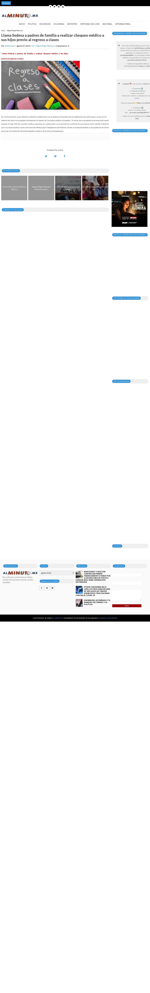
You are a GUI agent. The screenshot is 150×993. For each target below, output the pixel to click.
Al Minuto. (58, 618)
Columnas (58, 24)
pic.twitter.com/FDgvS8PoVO (139, 112)
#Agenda (126, 84)
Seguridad (45, 24)
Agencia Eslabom (108, 618)
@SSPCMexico (140, 48)
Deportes (72, 24)
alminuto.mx (9, 46)
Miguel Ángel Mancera (15, 31)
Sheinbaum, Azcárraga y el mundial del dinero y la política (97, 602)
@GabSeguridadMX (126, 55)
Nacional (107, 24)
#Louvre (146, 84)
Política (32, 24)
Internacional (123, 24)
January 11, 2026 (144, 66)
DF (33, 46)
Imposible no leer (90, 24)
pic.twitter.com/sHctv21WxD (137, 60)
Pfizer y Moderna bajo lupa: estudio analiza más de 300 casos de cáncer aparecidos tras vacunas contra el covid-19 (93, 591)
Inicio (22, 24)
